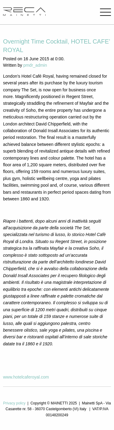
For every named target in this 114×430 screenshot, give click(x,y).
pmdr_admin (35, 65)
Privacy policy (14, 403)
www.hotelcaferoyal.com (26, 377)
